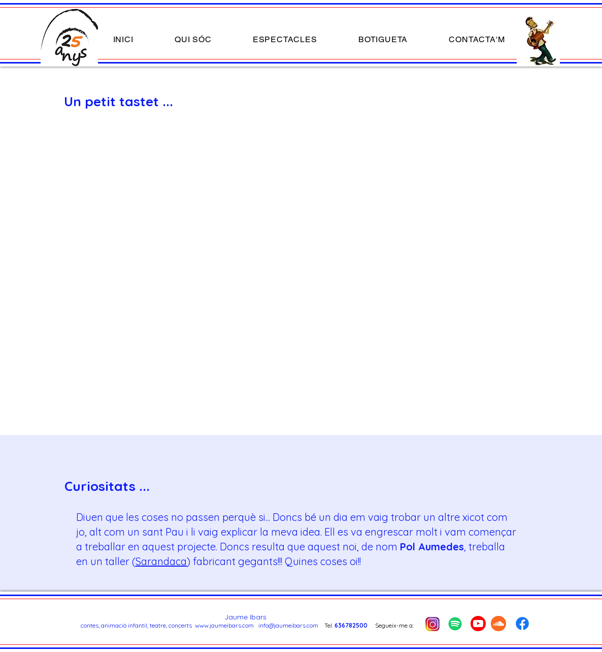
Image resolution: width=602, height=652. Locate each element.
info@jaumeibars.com (288, 625)
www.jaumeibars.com (224, 625)
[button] (285, 39)
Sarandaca (161, 561)
